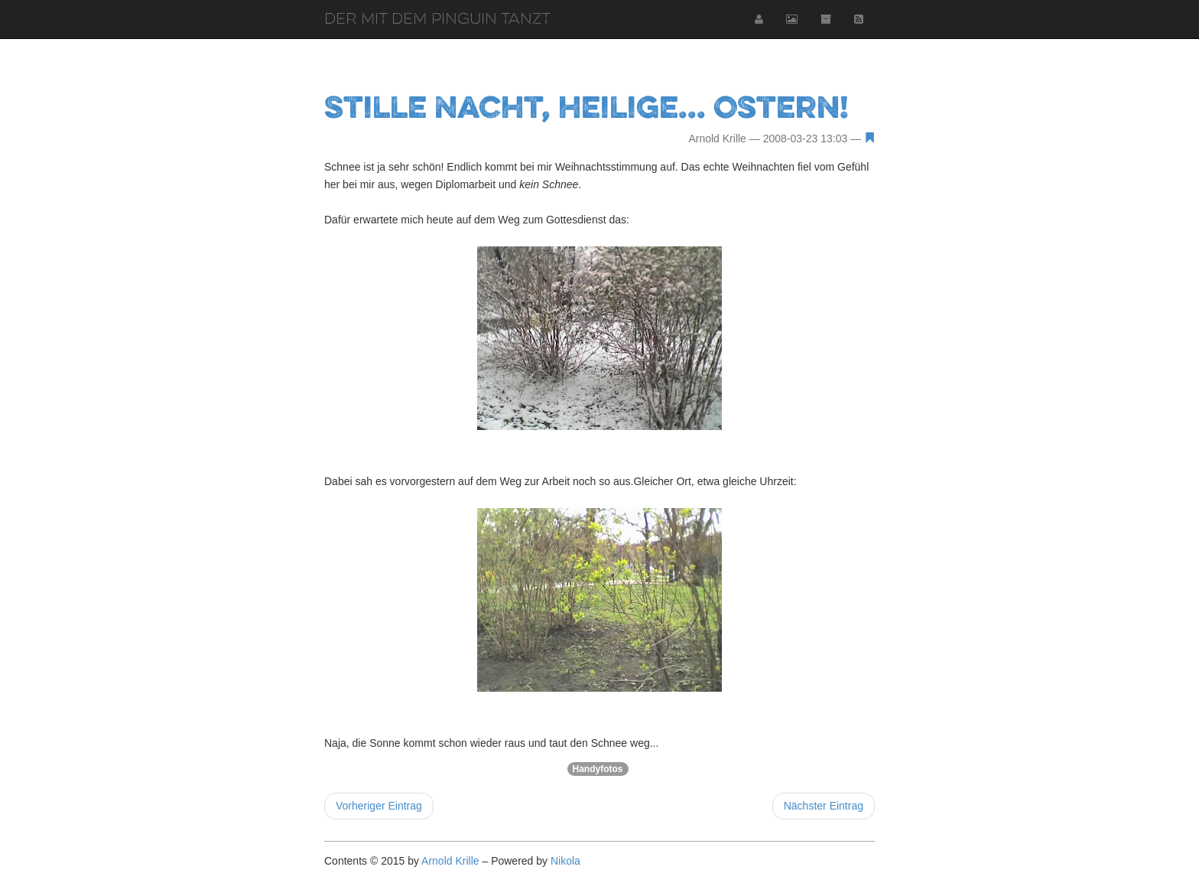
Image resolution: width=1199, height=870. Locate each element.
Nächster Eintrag (823, 806)
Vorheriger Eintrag (379, 806)
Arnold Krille (450, 861)
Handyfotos (598, 769)
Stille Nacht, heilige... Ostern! (586, 106)
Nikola (565, 861)
